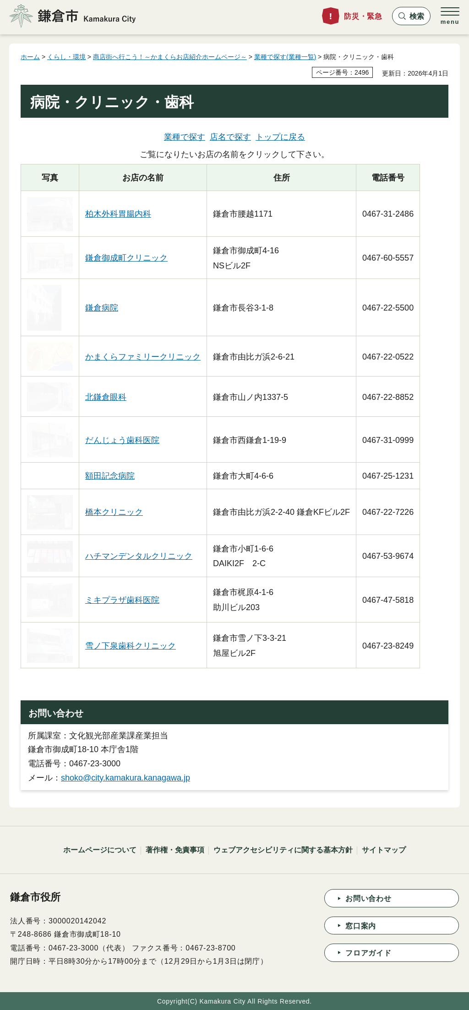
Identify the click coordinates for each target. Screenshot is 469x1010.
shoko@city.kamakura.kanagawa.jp (125, 777)
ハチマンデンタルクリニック (138, 556)
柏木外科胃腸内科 (118, 213)
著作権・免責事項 (175, 850)
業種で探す (184, 137)
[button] (411, 16)
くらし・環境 (66, 56)
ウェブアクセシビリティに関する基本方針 (283, 850)
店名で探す (230, 137)
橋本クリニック (114, 512)
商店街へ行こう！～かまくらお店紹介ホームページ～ (170, 56)
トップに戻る (280, 137)
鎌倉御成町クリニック (126, 257)
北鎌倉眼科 (105, 397)
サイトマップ (384, 850)
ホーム (30, 56)
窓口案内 (360, 926)
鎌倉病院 (101, 307)
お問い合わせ (368, 898)
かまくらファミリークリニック (143, 356)
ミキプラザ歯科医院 (122, 600)
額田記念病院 (110, 475)
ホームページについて (99, 850)
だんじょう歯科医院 (122, 440)
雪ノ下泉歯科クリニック (130, 645)
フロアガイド (368, 953)
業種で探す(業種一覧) (285, 56)
